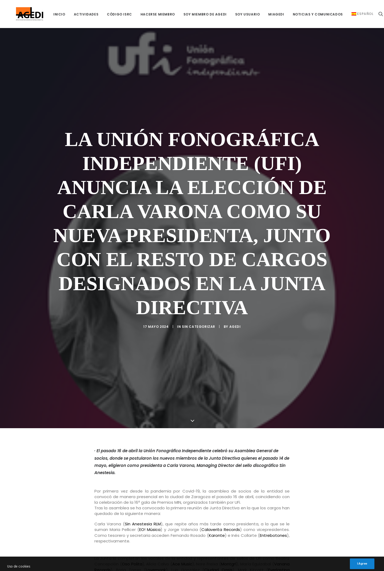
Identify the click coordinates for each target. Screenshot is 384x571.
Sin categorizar (198, 320)
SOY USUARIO (234, 14)
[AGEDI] (23, 14)
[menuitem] (46, 14)
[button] (370, 14)
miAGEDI (263, 14)
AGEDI (235, 320)
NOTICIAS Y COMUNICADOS (305, 14)
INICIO (47, 14)
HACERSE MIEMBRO (145, 14)
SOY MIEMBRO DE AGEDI (192, 14)
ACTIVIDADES (73, 14)
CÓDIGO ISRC (106, 14)
